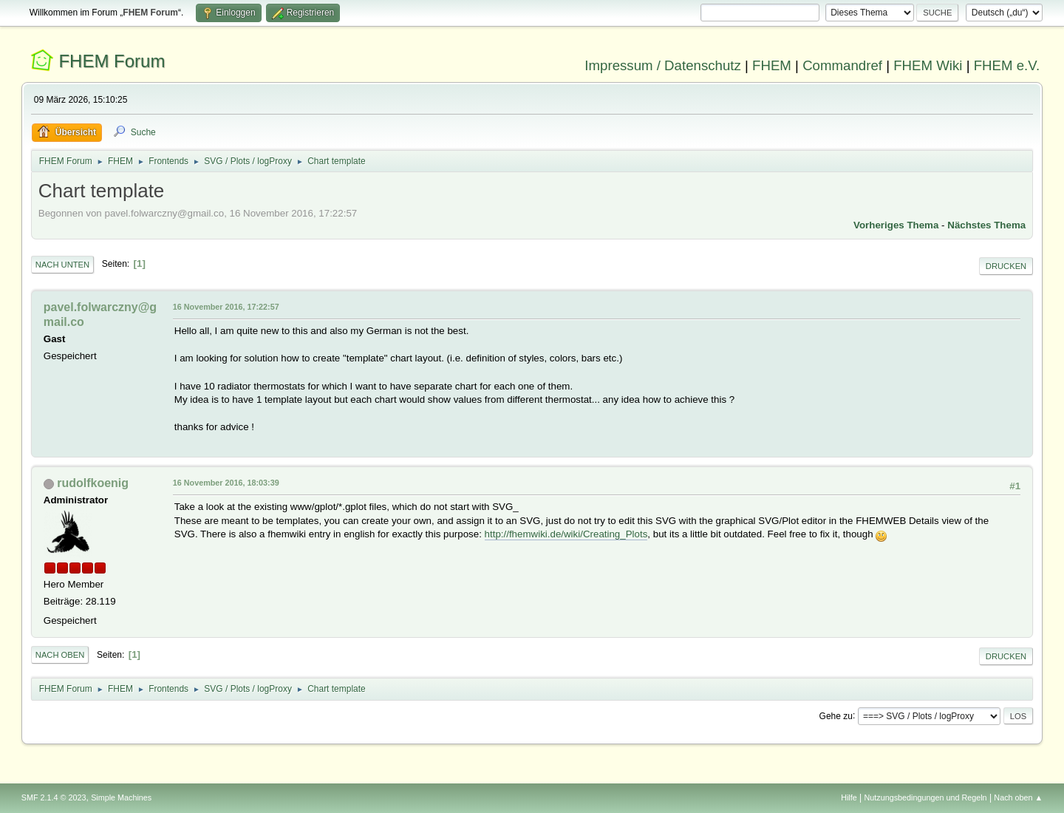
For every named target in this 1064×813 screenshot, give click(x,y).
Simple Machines (121, 797)
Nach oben (60, 654)
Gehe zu (836, 715)
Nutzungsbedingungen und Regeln (925, 797)
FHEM (771, 65)
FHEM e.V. (1007, 65)
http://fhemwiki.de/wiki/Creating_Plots (566, 534)
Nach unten (62, 264)
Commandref (842, 65)
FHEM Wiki (927, 65)
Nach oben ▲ (1018, 797)
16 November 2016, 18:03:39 (226, 482)
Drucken (1006, 266)
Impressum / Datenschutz (662, 65)
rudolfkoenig (93, 483)
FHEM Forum (111, 61)
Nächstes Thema (986, 225)
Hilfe (849, 797)
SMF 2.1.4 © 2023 (53, 797)
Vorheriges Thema (895, 225)
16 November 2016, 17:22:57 (226, 306)
